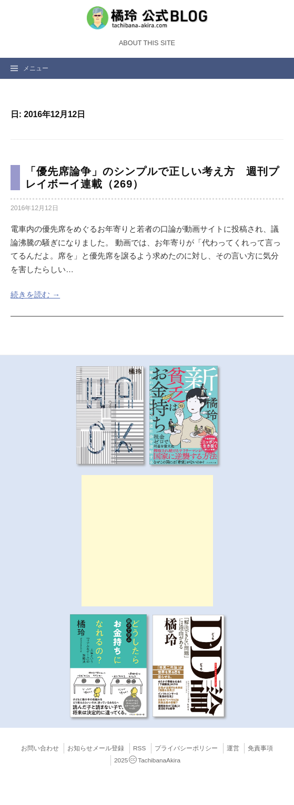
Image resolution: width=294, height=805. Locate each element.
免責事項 (260, 748)
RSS (139, 748)
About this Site (147, 43)
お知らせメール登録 (95, 748)
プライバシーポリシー (186, 748)
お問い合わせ (40, 748)
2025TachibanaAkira (147, 760)
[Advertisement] (147, 540)
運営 (233, 748)
